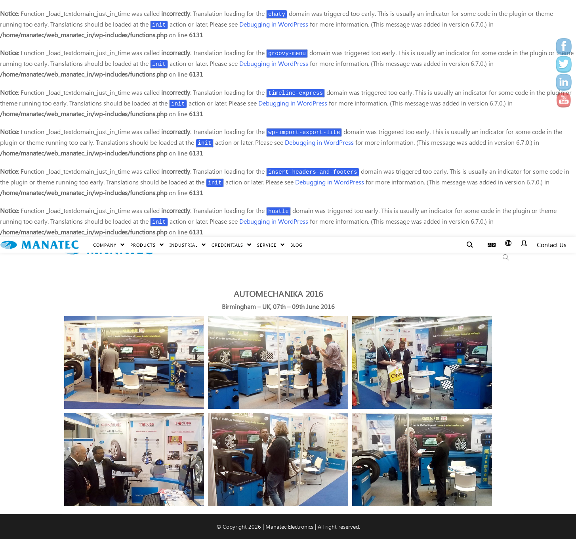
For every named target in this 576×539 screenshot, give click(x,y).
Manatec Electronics (289, 526)
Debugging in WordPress (273, 24)
